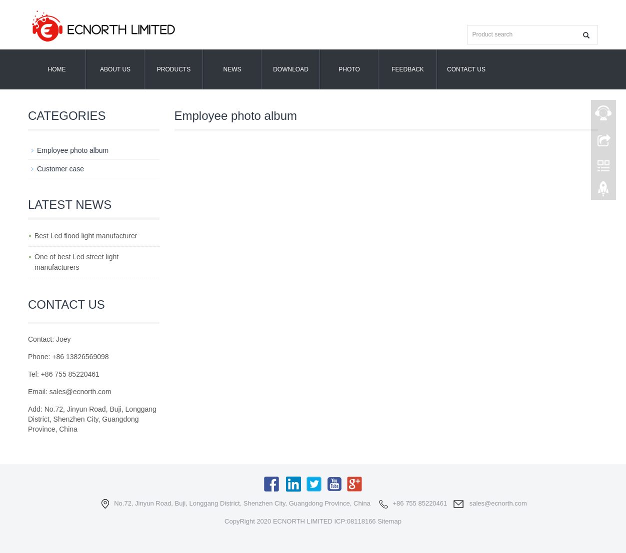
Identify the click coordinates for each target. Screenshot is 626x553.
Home (57, 69)
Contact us (466, 69)
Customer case (60, 169)
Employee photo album (72, 150)
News (233, 69)
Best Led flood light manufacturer (85, 236)
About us (115, 69)
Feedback (408, 69)
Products (173, 69)
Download (290, 69)
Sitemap (390, 521)
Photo (349, 69)
